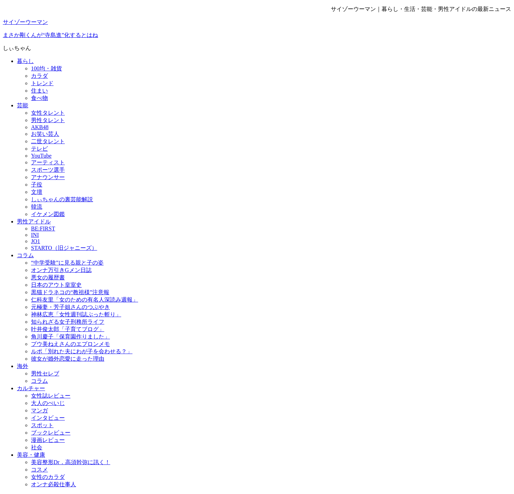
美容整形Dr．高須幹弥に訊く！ (70, 462)
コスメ (39, 470)
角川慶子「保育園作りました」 (70, 337)
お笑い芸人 (45, 134)
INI (35, 235)
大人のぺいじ (48, 403)
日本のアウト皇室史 (56, 285)
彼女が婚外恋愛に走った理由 (67, 359)
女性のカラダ (48, 477)
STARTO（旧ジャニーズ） (64, 248)
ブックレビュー (50, 433)
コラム (25, 255)
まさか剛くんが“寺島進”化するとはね (50, 35)
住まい (39, 91)
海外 (22, 366)
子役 (36, 185)
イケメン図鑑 (48, 214)
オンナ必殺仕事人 (53, 484)
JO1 (35, 241)
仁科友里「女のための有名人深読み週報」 (84, 300)
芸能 (22, 105)
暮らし (25, 61)
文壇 (36, 192)
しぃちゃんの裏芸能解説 (62, 199)
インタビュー (48, 418)
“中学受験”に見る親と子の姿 (67, 263)
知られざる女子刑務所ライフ (67, 322)
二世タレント (48, 141)
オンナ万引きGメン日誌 (61, 270)
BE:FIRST (43, 229)
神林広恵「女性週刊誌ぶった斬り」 (76, 314)
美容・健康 (31, 455)
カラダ (39, 76)
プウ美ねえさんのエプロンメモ (70, 344)
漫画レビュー (48, 440)
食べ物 (39, 98)
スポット (42, 425)
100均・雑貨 (46, 68)
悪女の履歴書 (48, 277)
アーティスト (48, 162)
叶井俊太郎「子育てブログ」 (67, 329)
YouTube (41, 156)
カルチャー (31, 388)
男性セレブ (45, 373)
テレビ (39, 149)
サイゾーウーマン (25, 22)
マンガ (39, 410)
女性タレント (48, 113)
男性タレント (48, 120)
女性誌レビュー (50, 396)
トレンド (42, 83)
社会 (36, 447)
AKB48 (40, 127)
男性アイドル (34, 221)
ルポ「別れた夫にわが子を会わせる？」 (81, 351)
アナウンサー (48, 177)
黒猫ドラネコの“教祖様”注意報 (70, 292)
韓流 (36, 207)
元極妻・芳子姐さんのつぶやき (70, 307)
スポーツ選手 (48, 170)
